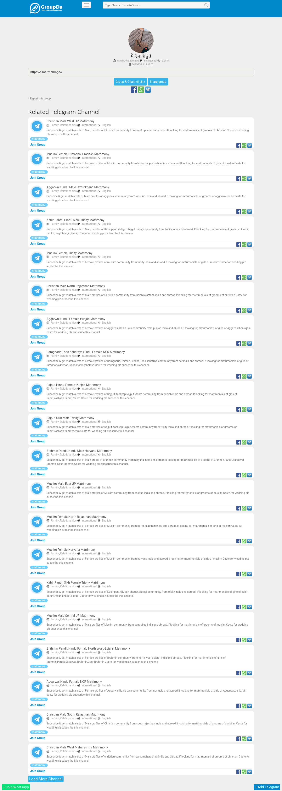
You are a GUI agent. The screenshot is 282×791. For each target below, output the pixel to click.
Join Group (37, 144)
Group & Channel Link (130, 82)
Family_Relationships (128, 60)
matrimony (39, 138)
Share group (158, 82)
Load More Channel (46, 779)
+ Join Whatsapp (16, 787)
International (150, 60)
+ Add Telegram (267, 787)
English (165, 60)
